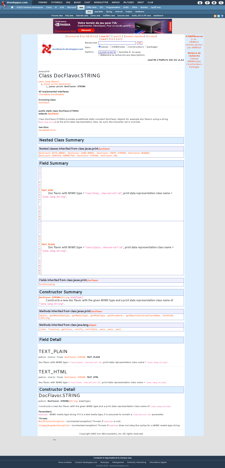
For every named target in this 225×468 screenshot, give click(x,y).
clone (42, 329)
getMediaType (80, 315)
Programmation (113, 7)
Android (118, 12)
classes (103, 46)
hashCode (168, 315)
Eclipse (129, 12)
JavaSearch (158, 16)
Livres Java (95, 16)
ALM (62, 7)
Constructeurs (194, 64)
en (195, 39)
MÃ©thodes (194, 61)
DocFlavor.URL (109, 156)
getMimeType (97, 315)
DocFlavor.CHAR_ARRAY (81, 153)
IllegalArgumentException (54, 425)
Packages (194, 67)
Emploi (116, 2)
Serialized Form (47, 130)
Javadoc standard (134, 36)
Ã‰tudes (128, 2)
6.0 (119, 39)
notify (79, 329)
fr (192, 39)
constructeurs (135, 46)
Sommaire (72, 36)
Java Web (98, 12)
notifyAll (91, 329)
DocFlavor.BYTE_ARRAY (52, 153)
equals (43, 315)
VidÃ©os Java (109, 16)
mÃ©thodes (118, 46)
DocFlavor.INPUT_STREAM (111, 153)
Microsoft (71, 7)
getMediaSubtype (59, 315)
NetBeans (139, 12)
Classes (194, 58)
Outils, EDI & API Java (141, 16)
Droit (140, 2)
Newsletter (101, 2)
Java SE (104, 36)
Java (81, 7)
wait (102, 329)
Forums (42, 2)
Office (134, 7)
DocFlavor (44, 102)
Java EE (117, 36)
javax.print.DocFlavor (57, 84)
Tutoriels (57, 2)
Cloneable (44, 94)
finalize (53, 329)
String (65, 297)
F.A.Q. (94, 36)
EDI (101, 7)
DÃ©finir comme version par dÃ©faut (194, 45)
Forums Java (57, 16)
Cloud (48, 7)
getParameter (115, 315)
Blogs (77, 2)
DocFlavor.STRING (87, 156)
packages (151, 46)
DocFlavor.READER (138, 153)
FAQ (68, 2)
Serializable (57, 94)
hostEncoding (47, 284)
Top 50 (84, 36)
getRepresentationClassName (143, 315)
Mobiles (144, 7)
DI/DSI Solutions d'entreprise (30, 7)
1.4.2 (103, 39)
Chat (87, 2)
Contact (151, 36)
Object (92, 325)
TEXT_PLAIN (48, 244)
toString (44, 318)
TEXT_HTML (47, 190)
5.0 (112, 39)
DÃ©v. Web (91, 7)
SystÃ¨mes (156, 7)
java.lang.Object (49, 81)
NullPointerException (52, 421)
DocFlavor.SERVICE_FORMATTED (56, 156)
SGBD (126, 7)
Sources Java (123, 16)
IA (56, 7)
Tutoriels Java (82, 16)
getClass (67, 329)
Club (150, 2)
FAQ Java (69, 16)
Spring (109, 12)
